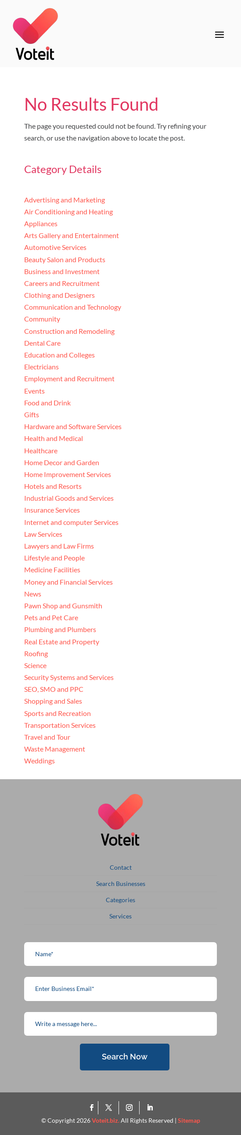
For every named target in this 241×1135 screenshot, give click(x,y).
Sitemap (189, 1120)
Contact (121, 867)
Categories (120, 900)
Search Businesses (120, 883)
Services (120, 916)
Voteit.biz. (105, 1120)
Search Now (124, 1056)
